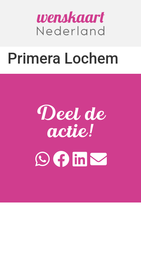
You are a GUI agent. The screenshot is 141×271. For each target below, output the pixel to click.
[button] (42, 159)
